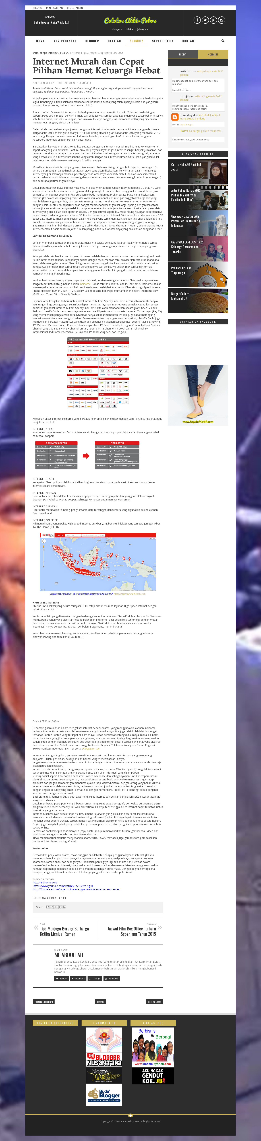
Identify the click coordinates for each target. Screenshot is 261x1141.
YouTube (111, 978)
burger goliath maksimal (207, 130)
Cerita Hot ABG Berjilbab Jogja (186, 166)
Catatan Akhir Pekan (129, 1121)
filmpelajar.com (91, 748)
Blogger (92, 41)
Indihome (85, 284)
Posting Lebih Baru (44, 1001)
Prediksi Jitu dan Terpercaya (181, 270)
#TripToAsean (65, 41)
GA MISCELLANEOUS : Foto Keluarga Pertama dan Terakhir (187, 246)
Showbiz (136, 41)
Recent (183, 54)
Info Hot (62, 898)
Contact (189, 41)
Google (95, 978)
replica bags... (187, 124)
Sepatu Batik (163, 41)
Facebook (78, 978)
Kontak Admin (75, 8)
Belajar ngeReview (48, 898)
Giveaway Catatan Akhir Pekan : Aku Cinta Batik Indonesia (186, 221)
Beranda (38, 8)
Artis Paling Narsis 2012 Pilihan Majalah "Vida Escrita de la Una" (186, 195)
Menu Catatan (54, 8)
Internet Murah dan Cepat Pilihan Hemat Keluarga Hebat (96, 66)
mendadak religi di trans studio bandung (200, 116)
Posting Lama (154, 1001)
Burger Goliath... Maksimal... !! (181, 296)
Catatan (114, 41)
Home (40, 41)
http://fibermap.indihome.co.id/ (130, 593)
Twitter (61, 978)
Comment (213, 54)
